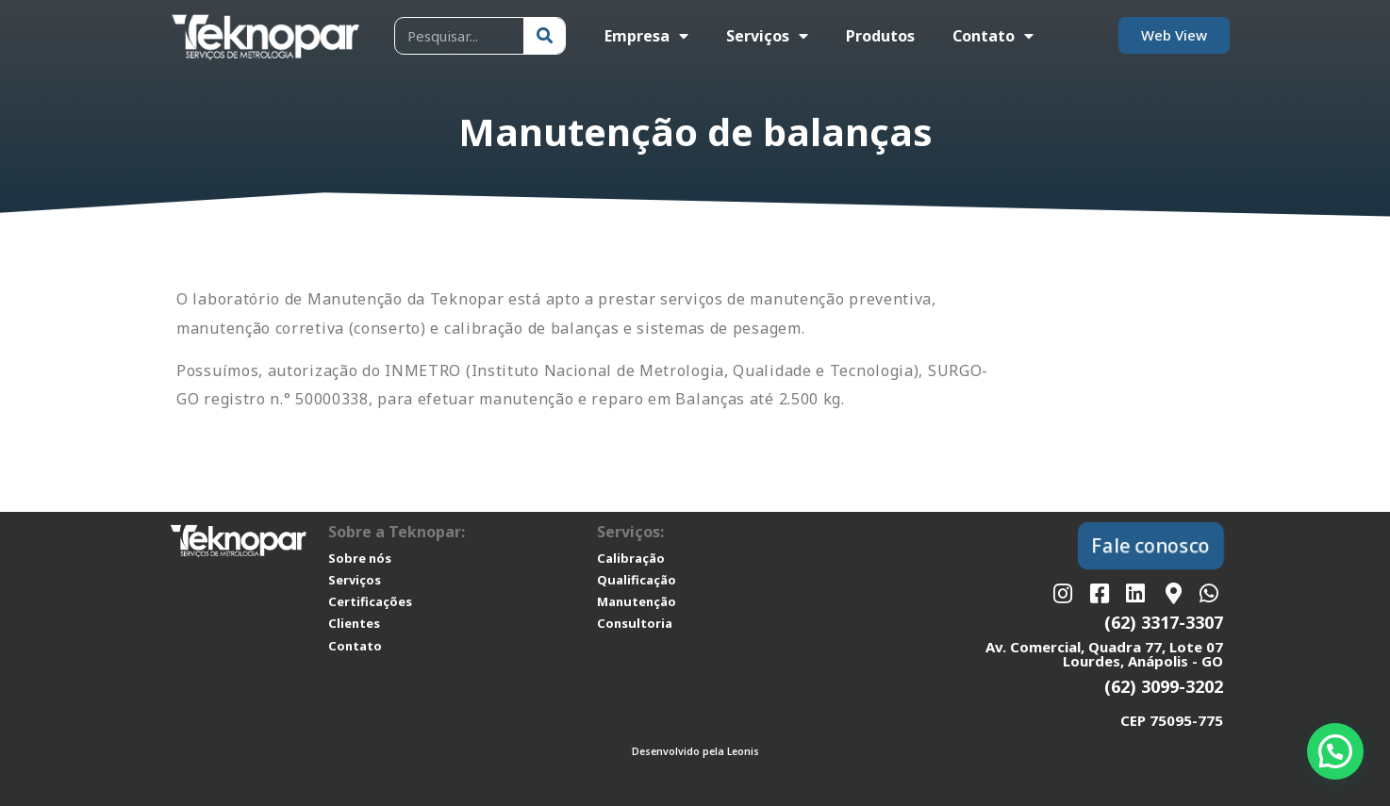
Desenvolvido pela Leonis (695, 751)
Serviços (767, 36)
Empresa (646, 36)
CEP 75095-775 (1171, 720)
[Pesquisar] (544, 36)
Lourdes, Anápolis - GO (1143, 660)
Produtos (880, 35)
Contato (993, 36)
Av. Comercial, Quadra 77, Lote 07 (1104, 646)
